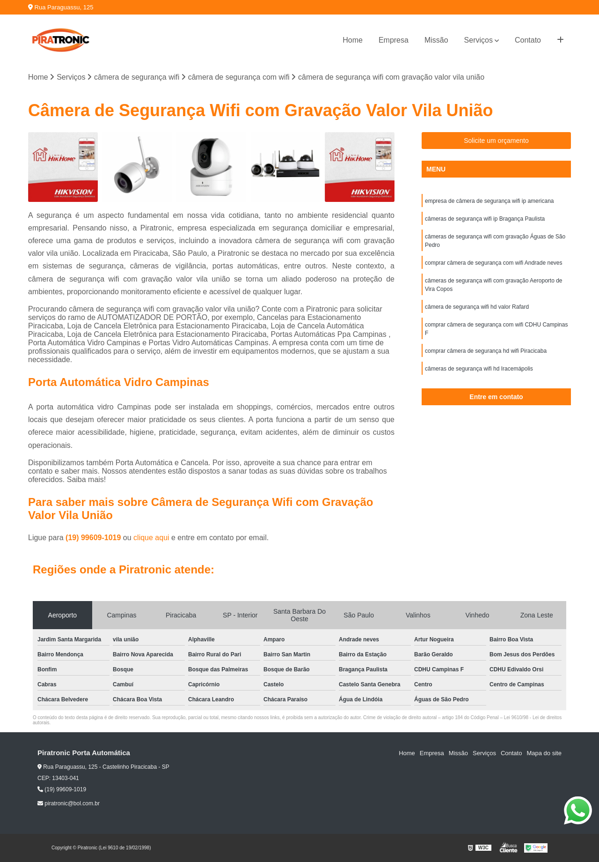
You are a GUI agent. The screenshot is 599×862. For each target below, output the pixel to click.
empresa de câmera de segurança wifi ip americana (489, 201)
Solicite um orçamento (496, 140)
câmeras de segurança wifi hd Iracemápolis (479, 368)
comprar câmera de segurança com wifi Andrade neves (493, 263)
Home (353, 40)
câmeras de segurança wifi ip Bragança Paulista (485, 219)
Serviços (478, 40)
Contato (528, 40)
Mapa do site (543, 753)
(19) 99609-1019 (94, 538)
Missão (436, 40)
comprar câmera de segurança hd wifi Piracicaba (486, 351)
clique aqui (151, 538)
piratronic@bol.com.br (68, 803)
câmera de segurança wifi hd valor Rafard (477, 307)
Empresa (394, 40)
